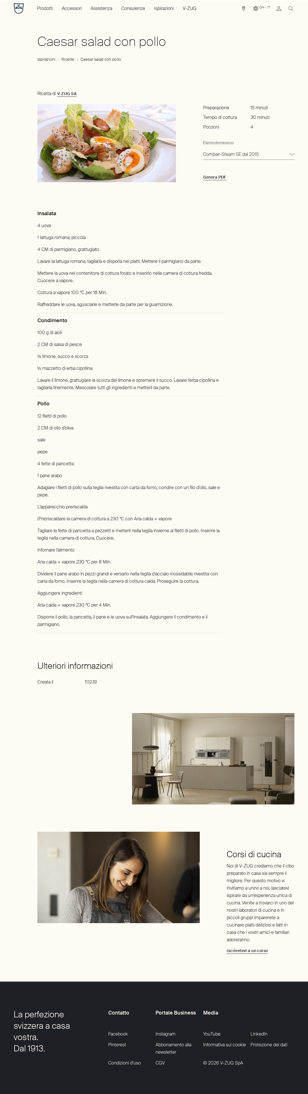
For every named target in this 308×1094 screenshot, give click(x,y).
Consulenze (133, 8)
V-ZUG (189, 8)
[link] (243, 9)
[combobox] (248, 154)
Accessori (72, 8)
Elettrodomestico (218, 142)
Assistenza (101, 8)
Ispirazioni (164, 8)
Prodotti (45, 8)
